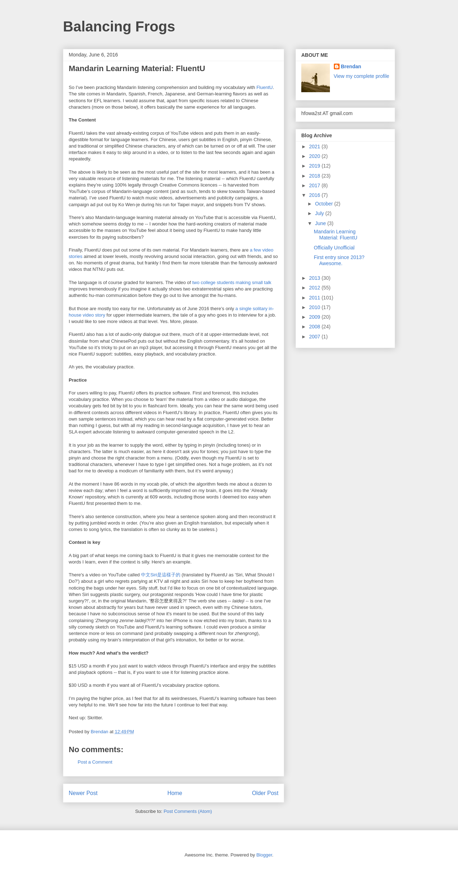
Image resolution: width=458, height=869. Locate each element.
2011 (315, 298)
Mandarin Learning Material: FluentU (335, 234)
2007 (315, 336)
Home (174, 793)
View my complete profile (361, 76)
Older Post (265, 793)
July (320, 213)
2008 (315, 326)
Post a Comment (95, 762)
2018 (315, 176)
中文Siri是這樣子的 (160, 574)
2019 (315, 166)
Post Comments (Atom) (188, 811)
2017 (315, 185)
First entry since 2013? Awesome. (339, 260)
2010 (315, 307)
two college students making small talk (231, 282)
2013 (315, 278)
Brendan (351, 66)
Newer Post (83, 793)
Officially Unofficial (334, 247)
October (324, 204)
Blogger (264, 855)
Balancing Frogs (119, 26)
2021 (315, 146)
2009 (315, 317)
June (321, 223)
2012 (315, 288)
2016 (315, 195)
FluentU (265, 87)
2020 (315, 156)
